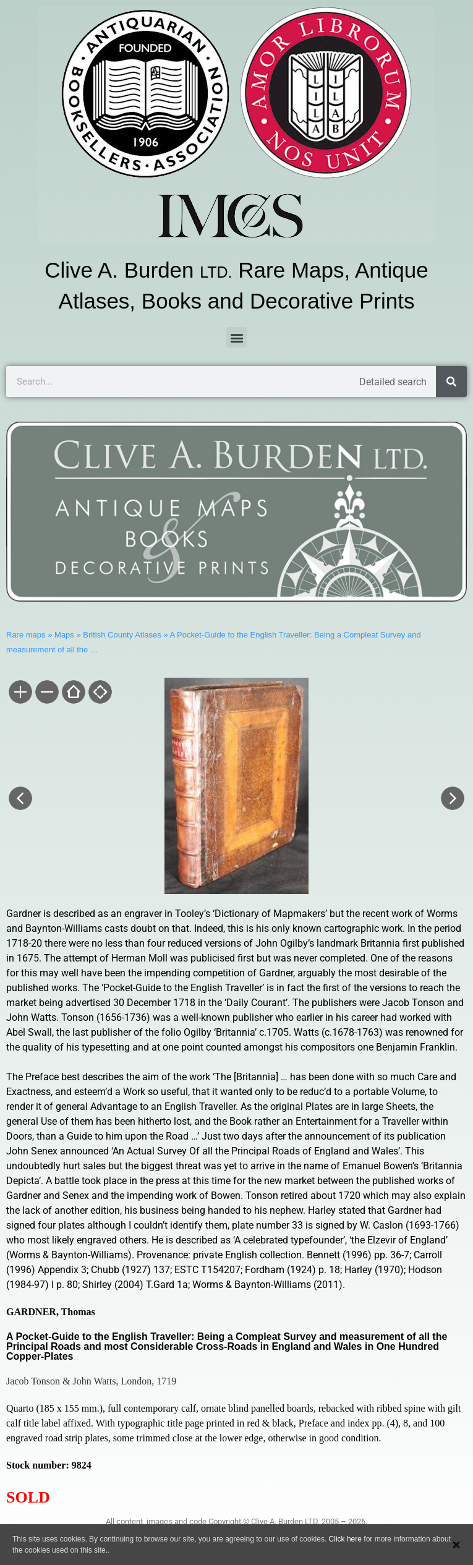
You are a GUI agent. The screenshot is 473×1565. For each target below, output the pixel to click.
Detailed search (393, 382)
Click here (345, 1539)
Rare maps (26, 634)
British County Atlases (122, 634)
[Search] (451, 381)
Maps (64, 634)
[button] (236, 337)
